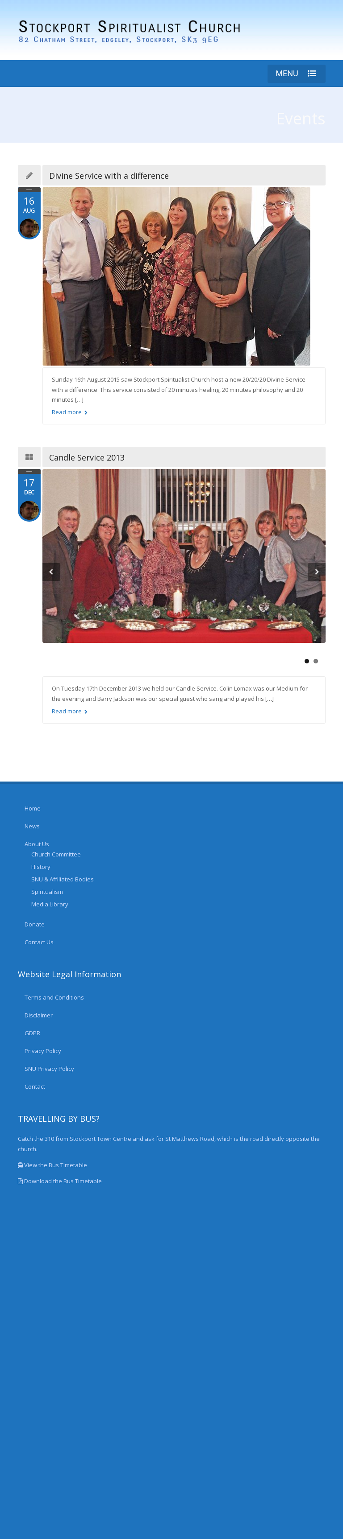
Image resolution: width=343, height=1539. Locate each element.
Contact (35, 1086)
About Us (37, 844)
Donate (35, 924)
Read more (70, 412)
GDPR (32, 1033)
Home (33, 808)
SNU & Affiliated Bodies (62, 879)
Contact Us (39, 942)
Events (301, 118)
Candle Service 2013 (87, 457)
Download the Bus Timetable (60, 1181)
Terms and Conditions (54, 997)
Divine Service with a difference (109, 175)
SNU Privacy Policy (49, 1069)
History (40, 867)
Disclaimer (39, 1015)
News (32, 826)
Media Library (49, 904)
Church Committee (56, 854)
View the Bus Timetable (52, 1165)
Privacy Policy (43, 1051)
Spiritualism (47, 892)
